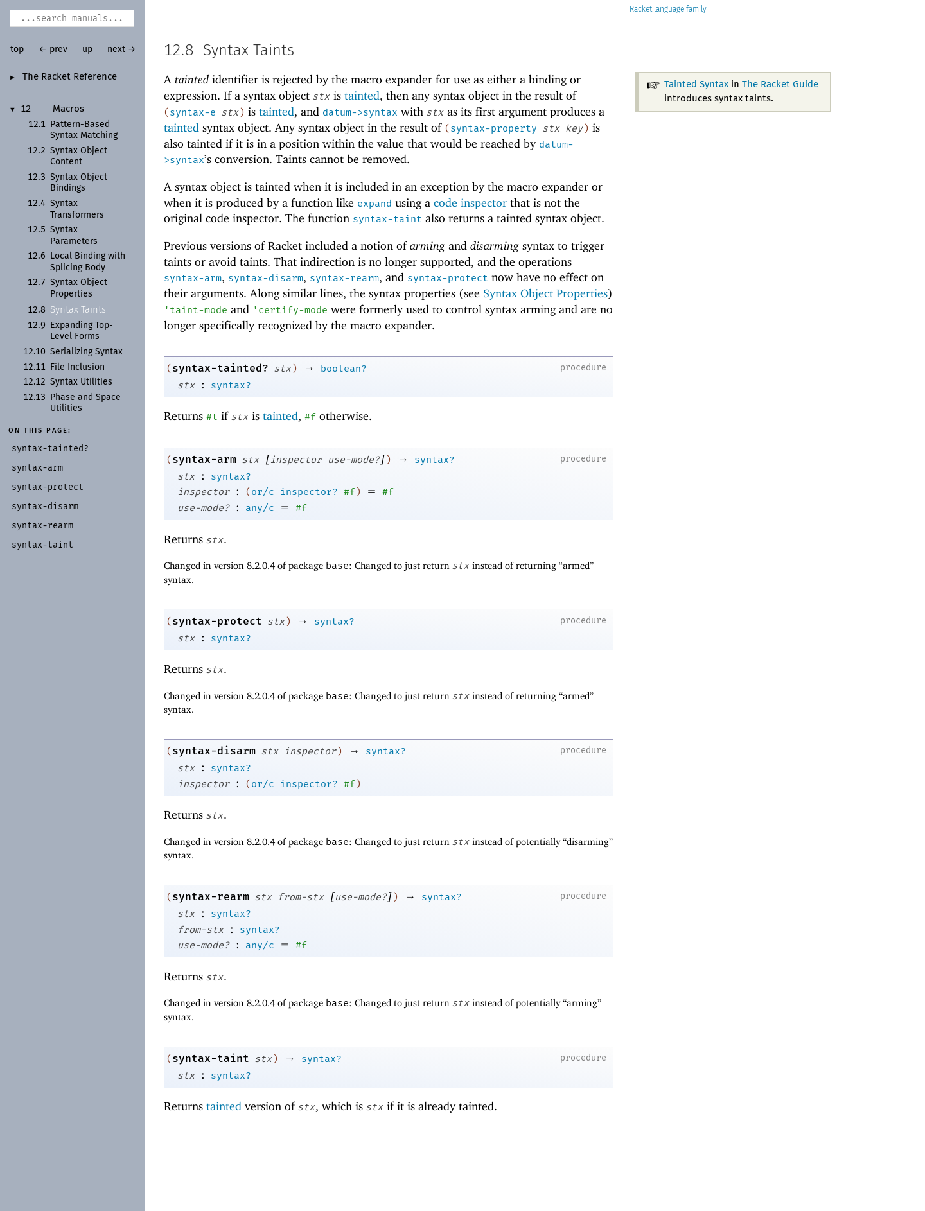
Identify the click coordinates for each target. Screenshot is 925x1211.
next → (121, 49)
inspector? (309, 492)
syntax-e (193, 112)
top (17, 49)
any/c (259, 508)
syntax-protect (447, 278)
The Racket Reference (69, 77)
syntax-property (493, 128)
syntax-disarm (265, 278)
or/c (262, 492)
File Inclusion (77, 367)
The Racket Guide (780, 84)
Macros (68, 109)
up (87, 49)
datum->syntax (360, 112)
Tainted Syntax (696, 84)
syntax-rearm (344, 278)
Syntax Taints (78, 310)
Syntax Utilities (81, 382)
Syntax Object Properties (545, 293)
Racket (668, 9)
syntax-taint (387, 219)
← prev (53, 49)
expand (374, 203)
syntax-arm (193, 278)
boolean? (344, 368)
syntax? (231, 385)
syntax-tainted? (220, 368)
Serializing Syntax (86, 351)
